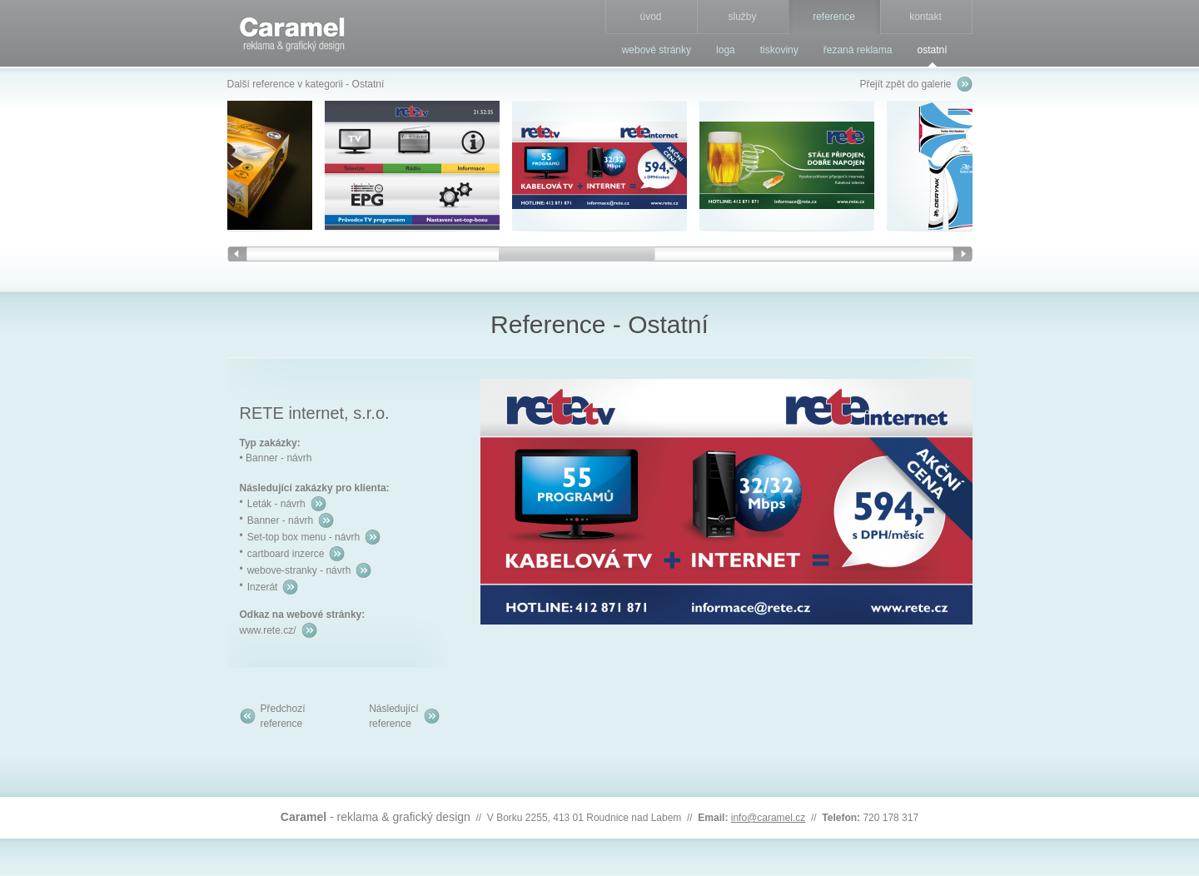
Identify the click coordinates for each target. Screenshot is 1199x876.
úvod (650, 16)
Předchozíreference (283, 716)
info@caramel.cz (768, 818)
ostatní (932, 50)
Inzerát (262, 587)
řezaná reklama (858, 50)
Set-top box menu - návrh (303, 537)
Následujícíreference (393, 716)
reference (834, 16)
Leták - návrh (276, 504)
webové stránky (656, 50)
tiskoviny (779, 50)
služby (742, 16)
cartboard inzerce (286, 554)
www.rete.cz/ (268, 630)
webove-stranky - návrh (299, 570)
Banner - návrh (280, 520)
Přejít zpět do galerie (905, 84)
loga (725, 50)
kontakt (925, 16)
